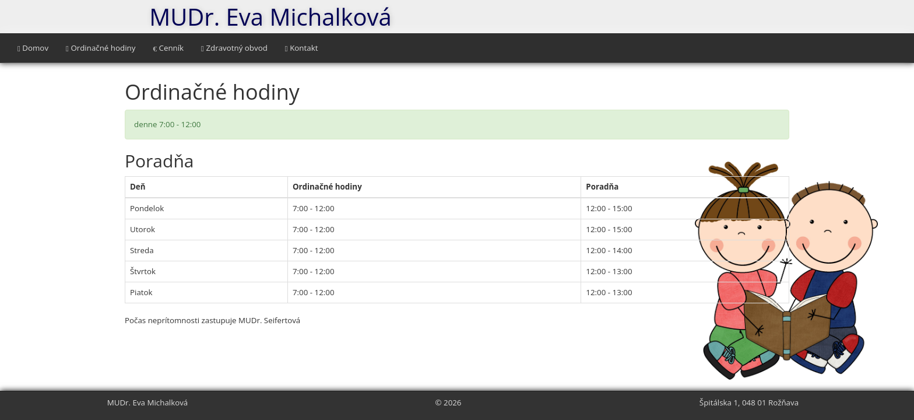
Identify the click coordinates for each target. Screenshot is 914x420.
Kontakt (301, 48)
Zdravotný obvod (234, 48)
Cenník (168, 48)
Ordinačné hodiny (100, 48)
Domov (32, 48)
